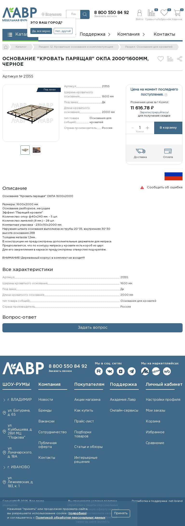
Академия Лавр (123, 399)
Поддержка (123, 385)
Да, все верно (41, 31)
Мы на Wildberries (167, 371)
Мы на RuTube (99, 371)
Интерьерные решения (86, 459)
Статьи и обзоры (88, 447)
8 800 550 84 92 (111, 13)
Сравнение (155, 443)
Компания (49, 385)
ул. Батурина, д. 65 (19, 412)
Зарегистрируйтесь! (154, 112)
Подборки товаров (82, 434)
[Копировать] (36, 76)
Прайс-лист (84, 421)
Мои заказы (155, 410)
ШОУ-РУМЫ (16, 385)
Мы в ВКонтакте (110, 371)
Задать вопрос (92, 327)
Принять (120, 513)
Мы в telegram (132, 371)
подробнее (77, 513)
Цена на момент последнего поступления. (154, 92)
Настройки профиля (163, 399)
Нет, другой (63, 31)
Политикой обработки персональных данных (70, 517)
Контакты (164, 34)
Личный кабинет (164, 385)
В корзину (168, 127)
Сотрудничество (52, 432)
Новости (45, 399)
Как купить (83, 410)
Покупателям (89, 385)
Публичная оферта (47, 445)
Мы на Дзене (121, 371)
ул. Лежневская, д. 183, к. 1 (20, 482)
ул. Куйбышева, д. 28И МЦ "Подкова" (20, 431)
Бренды (45, 410)
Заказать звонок (105, 16)
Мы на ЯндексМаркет (145, 371)
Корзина (153, 421)
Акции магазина (87, 399)
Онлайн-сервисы (124, 410)
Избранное (155, 432)
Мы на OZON (156, 371)
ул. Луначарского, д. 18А (20, 452)
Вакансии (46, 421)
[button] (139, 14)
